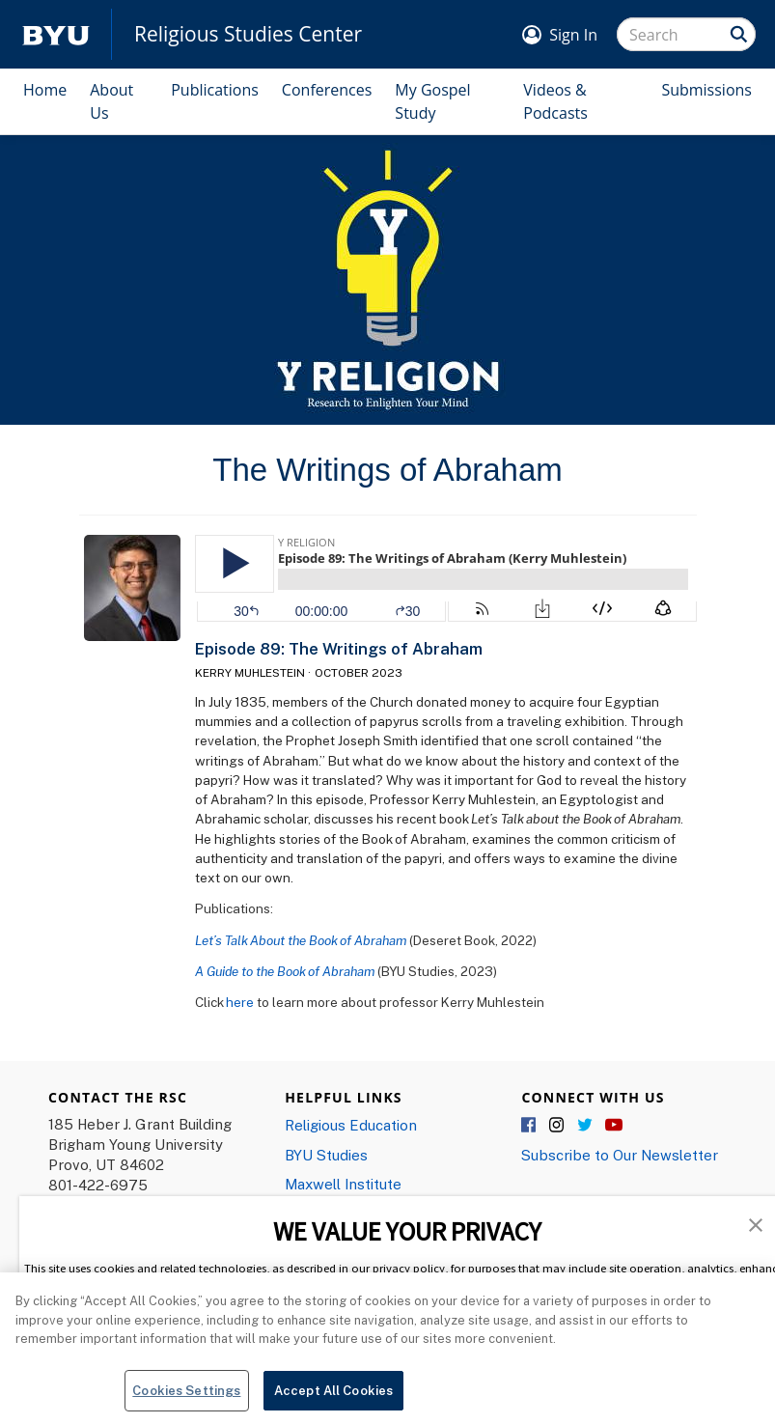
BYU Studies (326, 1154)
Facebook (530, 1125)
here (240, 1002)
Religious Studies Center (248, 34)
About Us (111, 101)
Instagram (558, 1125)
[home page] (56, 34)
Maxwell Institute (343, 1183)
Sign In (573, 34)
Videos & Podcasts (555, 101)
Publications (215, 89)
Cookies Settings (186, 1401)
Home (45, 89)
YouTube (614, 1125)
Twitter (586, 1125)
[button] (755, 1223)
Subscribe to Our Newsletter (619, 1154)
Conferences (327, 89)
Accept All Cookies (333, 1401)
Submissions (706, 89)
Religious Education (351, 1124)
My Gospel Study (432, 101)
